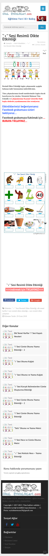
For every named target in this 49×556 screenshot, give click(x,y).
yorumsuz (42, 42)
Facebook (9, 300)
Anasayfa (9, 43)
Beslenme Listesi (11, 540)
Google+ (37, 300)
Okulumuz (9, 537)
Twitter (23, 300)
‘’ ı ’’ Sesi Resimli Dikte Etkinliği (25, 285)
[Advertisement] (24, 147)
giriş (18, 473)
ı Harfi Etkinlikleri (19, 43)
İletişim (7, 547)
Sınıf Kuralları (10, 544)
